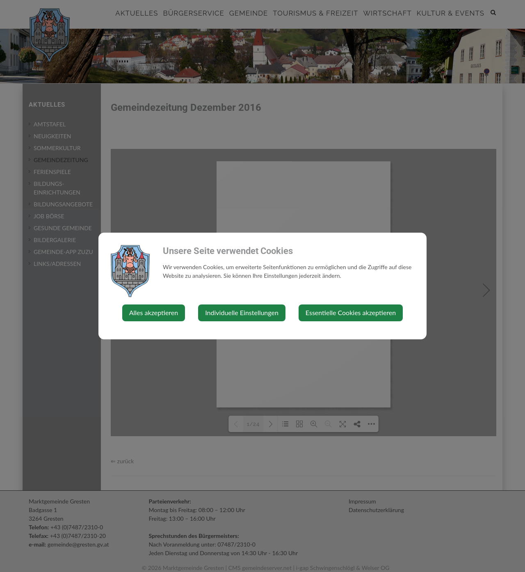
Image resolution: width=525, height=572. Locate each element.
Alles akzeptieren (153, 312)
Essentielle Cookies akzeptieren (351, 312)
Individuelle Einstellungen (241, 312)
